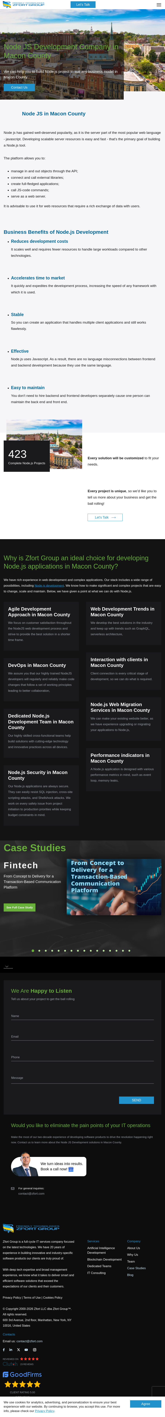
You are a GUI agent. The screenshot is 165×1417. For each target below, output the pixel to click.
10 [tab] (91, 951)
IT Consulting (96, 1273)
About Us (133, 1248)
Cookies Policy (52, 1297)
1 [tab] (33, 951)
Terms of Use (32, 1297)
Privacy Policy (44, 1411)
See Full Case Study (19, 907)
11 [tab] (97, 951)
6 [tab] (65, 951)
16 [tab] (129, 951)
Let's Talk (83, 4)
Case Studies (136, 1268)
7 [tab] (71, 951)
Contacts (9, 1334)
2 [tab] (39, 951)
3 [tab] (46, 951)
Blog (130, 1275)
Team (131, 1261)
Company (134, 1241)
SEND (136, 1100)
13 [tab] (110, 951)
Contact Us (19, 87)
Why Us (132, 1254)
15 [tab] (123, 951)
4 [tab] (52, 951)
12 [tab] (104, 951)
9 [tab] (84, 951)
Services (93, 1241)
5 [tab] (59, 951)
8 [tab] (78, 951)
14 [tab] (116, 951)
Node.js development (49, 585)
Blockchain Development (104, 1259)
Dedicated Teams (99, 1266)
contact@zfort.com (31, 1193)
